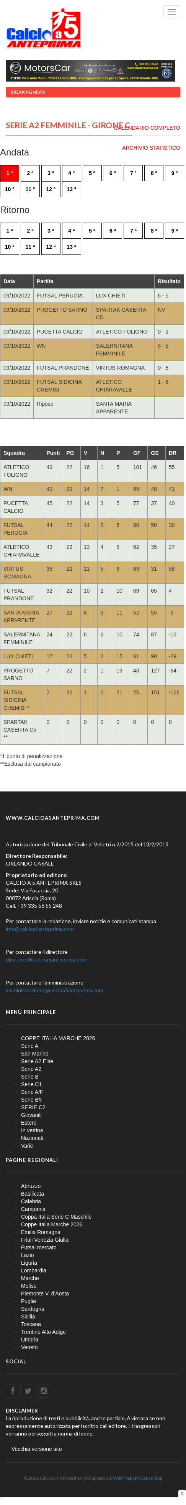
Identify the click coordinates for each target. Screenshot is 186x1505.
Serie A (29, 1046)
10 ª (10, 189)
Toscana (31, 1324)
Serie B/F (32, 1100)
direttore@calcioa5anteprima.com (46, 959)
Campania (33, 1209)
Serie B (30, 1077)
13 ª (71, 189)
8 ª (154, 173)
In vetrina (32, 1130)
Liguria (29, 1263)
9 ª (174, 173)
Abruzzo (31, 1186)
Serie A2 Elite (37, 1061)
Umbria (29, 1339)
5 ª (92, 173)
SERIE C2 (33, 1107)
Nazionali (32, 1138)
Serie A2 (31, 1069)
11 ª (30, 189)
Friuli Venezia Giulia (45, 1240)
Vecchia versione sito (36, 1449)
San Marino (35, 1054)
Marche (30, 1278)
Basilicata (32, 1194)
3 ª (50, 173)
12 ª (50, 189)
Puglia (28, 1301)
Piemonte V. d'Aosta (45, 1293)
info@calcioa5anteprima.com (40, 928)
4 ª (71, 173)
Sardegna (32, 1309)
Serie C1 (31, 1084)
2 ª (30, 173)
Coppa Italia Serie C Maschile (56, 1217)
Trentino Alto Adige (43, 1332)
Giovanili (31, 1115)
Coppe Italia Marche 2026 (51, 1224)
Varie (27, 1146)
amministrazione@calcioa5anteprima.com (54, 990)
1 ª (10, 173)
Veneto (29, 1347)
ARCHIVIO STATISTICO (151, 148)
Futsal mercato (39, 1247)
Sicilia (28, 1316)
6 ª (112, 173)
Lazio (27, 1255)
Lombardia (33, 1270)
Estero (28, 1123)
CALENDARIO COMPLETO (147, 128)
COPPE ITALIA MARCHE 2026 (58, 1038)
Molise (28, 1286)
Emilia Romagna (40, 1232)
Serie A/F (32, 1092)
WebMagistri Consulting (137, 1478)
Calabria (31, 1201)
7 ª (133, 173)
